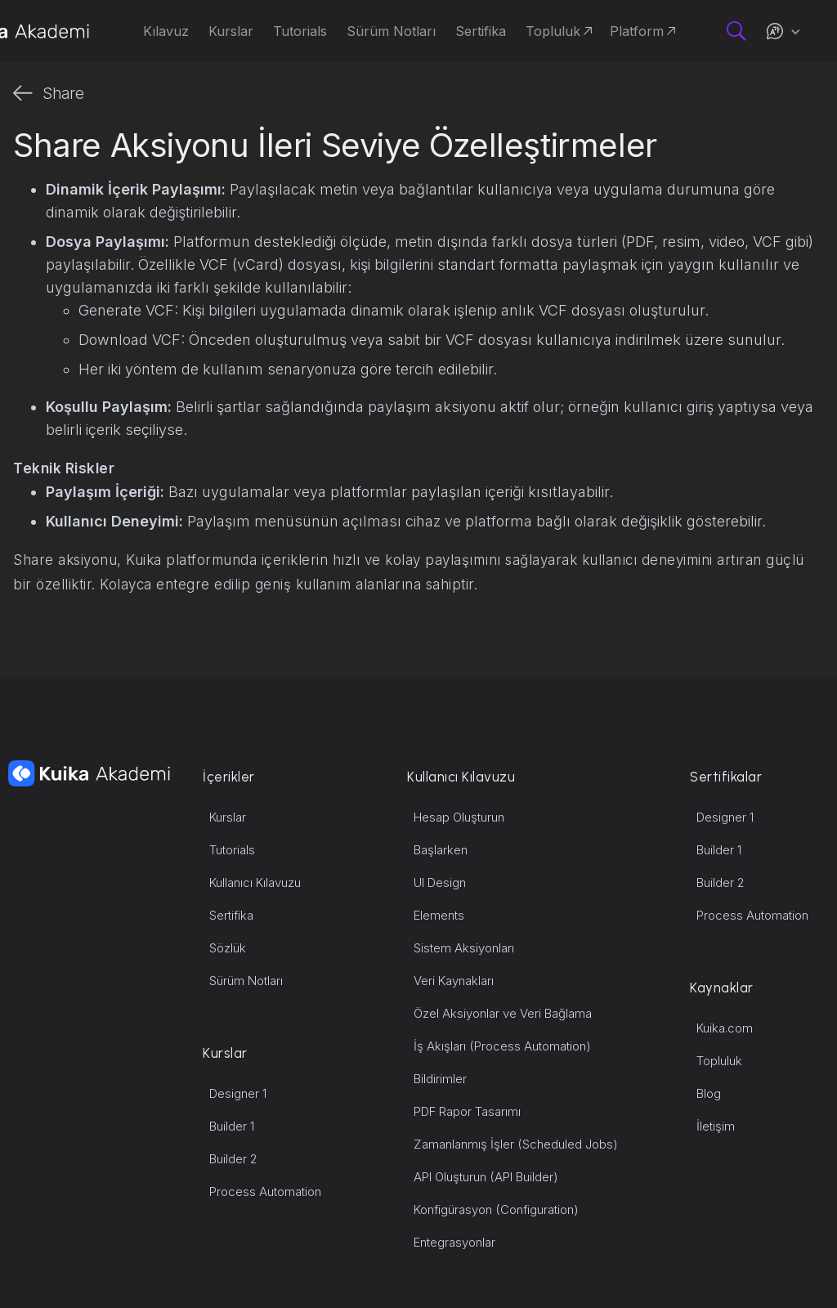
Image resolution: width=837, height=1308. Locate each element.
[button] (783, 31)
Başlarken (441, 850)
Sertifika (231, 915)
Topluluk (719, 1060)
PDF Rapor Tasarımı (467, 1111)
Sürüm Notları (246, 980)
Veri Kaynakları (454, 980)
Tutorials (232, 850)
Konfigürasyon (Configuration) (496, 1209)
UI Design (440, 882)
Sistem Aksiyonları (464, 948)
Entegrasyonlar (454, 1242)
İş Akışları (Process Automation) (502, 1046)
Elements (439, 915)
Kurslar (227, 817)
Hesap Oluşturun (459, 817)
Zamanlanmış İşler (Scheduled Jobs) (516, 1144)
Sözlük (227, 948)
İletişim (715, 1126)
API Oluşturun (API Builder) (486, 1177)
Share (63, 93)
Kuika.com (724, 1028)
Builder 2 (233, 1159)
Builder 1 (231, 1126)
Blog (708, 1093)
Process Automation (265, 1191)
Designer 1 (237, 1093)
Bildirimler (440, 1078)
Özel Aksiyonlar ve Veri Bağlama (503, 1013)
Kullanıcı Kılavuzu (255, 882)
